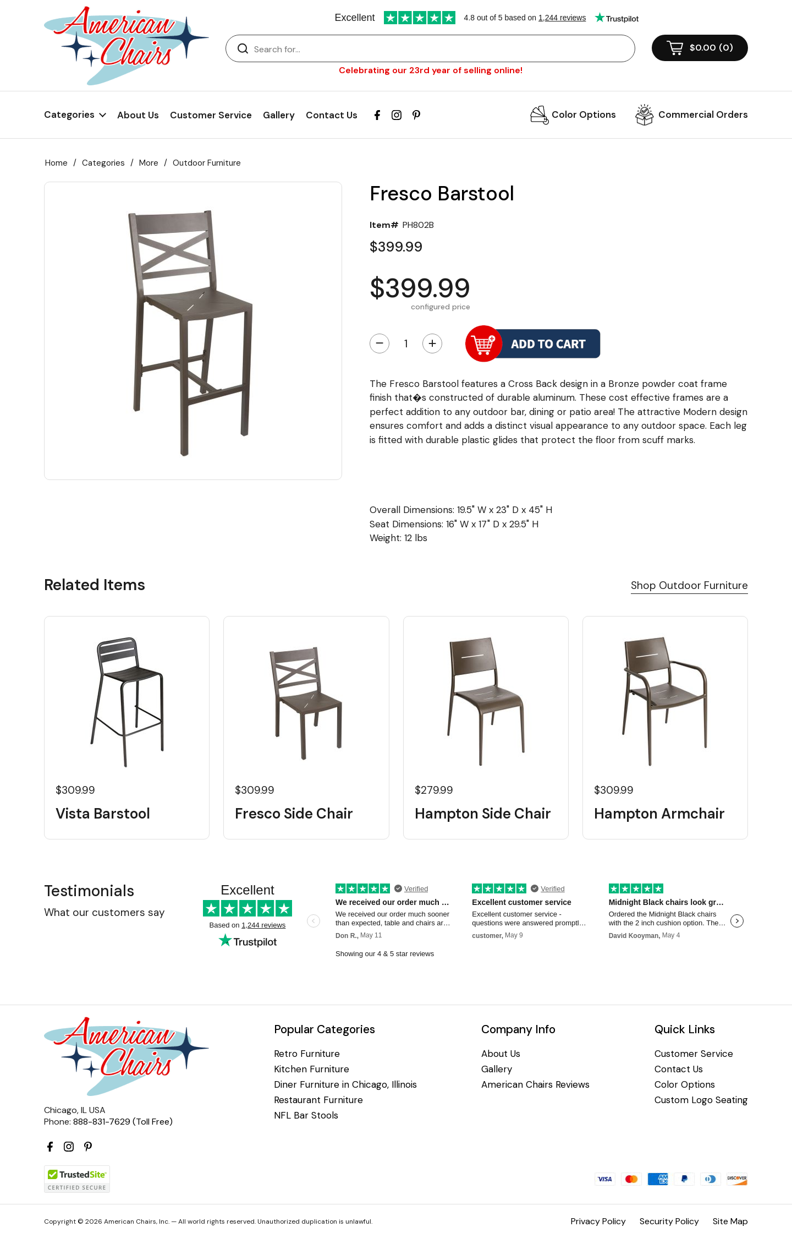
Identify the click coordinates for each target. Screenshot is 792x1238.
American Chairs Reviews (535, 1084)
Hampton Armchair (659, 813)
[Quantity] (405, 343)
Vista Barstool (103, 813)
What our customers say (104, 912)
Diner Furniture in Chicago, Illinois (345, 1084)
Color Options (584, 114)
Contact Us (332, 115)
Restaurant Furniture (318, 1100)
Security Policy (669, 1221)
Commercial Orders (703, 114)
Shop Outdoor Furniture (689, 585)
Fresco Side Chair (294, 813)
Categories (103, 162)
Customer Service (211, 115)
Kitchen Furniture (311, 1069)
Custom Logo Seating (701, 1100)
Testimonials (89, 891)
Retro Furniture (307, 1054)
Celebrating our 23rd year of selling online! (430, 70)
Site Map (730, 1221)
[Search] (441, 49)
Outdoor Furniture (207, 162)
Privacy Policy (598, 1221)
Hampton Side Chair (483, 813)
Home (56, 162)
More (148, 162)
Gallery (279, 115)
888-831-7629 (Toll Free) (123, 1121)
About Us (138, 115)
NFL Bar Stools (306, 1115)
